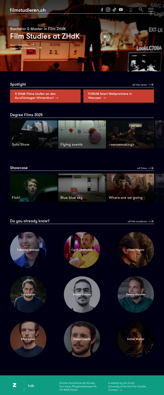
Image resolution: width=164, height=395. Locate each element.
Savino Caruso (82, 294)
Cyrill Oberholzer (82, 250)
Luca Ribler (28, 294)
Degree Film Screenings (23, 48)
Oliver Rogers (135, 250)
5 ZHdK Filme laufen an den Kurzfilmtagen (37, 95)
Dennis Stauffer (135, 294)
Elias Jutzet (28, 339)
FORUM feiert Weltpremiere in (110, 95)
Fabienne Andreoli (28, 250)
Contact (113, 390)
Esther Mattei (135, 339)
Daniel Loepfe (82, 339)
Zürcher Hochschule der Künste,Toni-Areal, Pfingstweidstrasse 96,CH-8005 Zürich (78, 386)
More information (19, 45)
